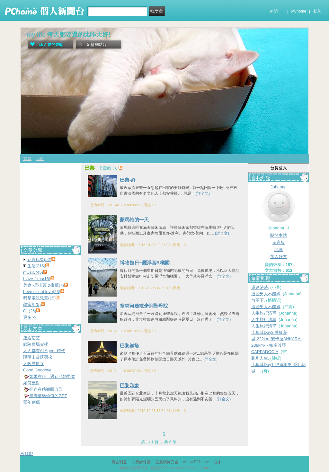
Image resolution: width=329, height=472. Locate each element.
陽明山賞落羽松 (37, 357)
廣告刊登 (119, 462)
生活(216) (36, 265)
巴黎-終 (128, 180)
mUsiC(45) (33, 272)
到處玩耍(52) (39, 259)
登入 (317, 11)
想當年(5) (32, 304)
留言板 (278, 242)
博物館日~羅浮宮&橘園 (145, 262)
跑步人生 (259, 358)
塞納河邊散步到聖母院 (144, 305)
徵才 (217, 462)
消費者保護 (141, 462)
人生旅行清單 (263, 313)
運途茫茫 (259, 287)
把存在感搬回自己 (46, 389)
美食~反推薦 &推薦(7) (43, 285)
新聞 (274, 11)
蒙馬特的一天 (134, 219)
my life (36, 34)
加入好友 (278, 256)
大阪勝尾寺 (33, 363)
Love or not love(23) (41, 291)
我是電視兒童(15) (39, 298)
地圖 (278, 249)
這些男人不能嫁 (265, 293)
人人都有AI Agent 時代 (44, 350)
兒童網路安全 (166, 462)
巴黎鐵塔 (129, 345)
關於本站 (278, 235)
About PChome (196, 462)
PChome (298, 11)
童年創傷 (31, 402)
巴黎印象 (129, 385)
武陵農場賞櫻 (35, 344)
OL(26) (29, 310)
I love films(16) (36, 278)
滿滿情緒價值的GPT (48, 395)
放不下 (257, 300)
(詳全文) (203, 193)
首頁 (27, 158)
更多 (29, 317)
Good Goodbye (37, 370)
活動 (40, 158)
